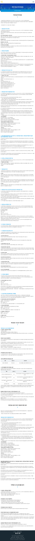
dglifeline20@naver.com (22, 538)
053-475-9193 (14, 538)
